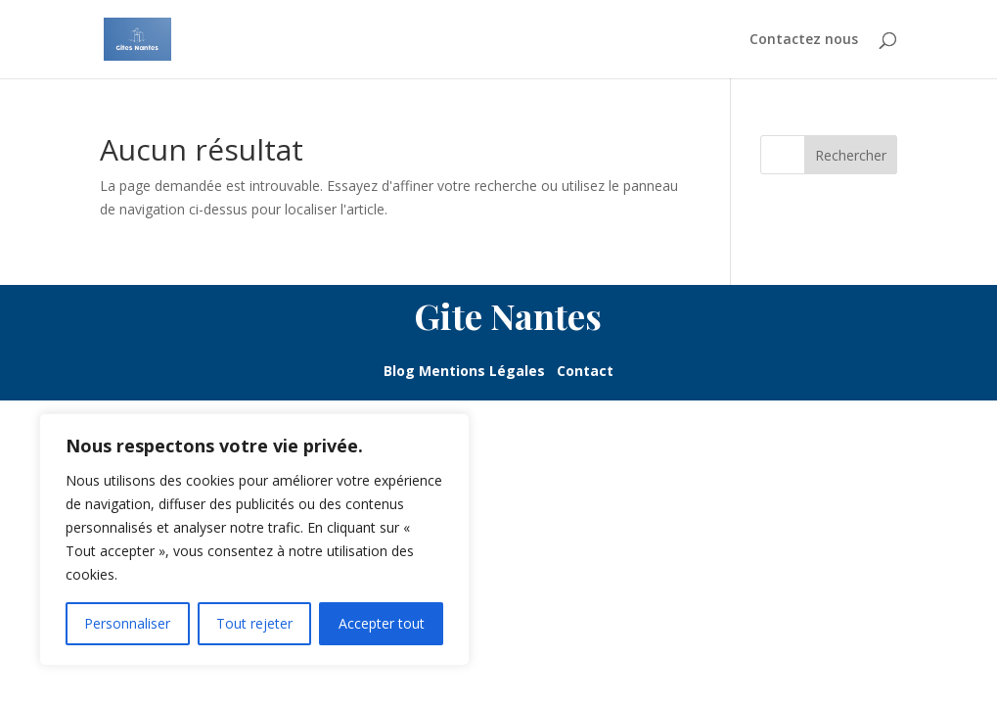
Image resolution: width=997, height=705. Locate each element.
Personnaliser (127, 623)
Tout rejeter (254, 623)
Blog (401, 370)
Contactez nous (803, 40)
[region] (254, 539)
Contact (585, 370)
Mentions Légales (488, 370)
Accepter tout (382, 623)
